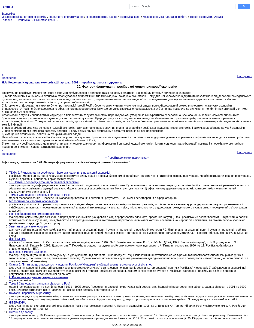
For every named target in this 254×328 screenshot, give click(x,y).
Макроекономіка (153, 16)
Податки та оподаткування (66, 16)
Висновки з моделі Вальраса (28, 251)
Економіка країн (130, 16)
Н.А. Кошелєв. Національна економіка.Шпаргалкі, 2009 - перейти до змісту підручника (62, 82)
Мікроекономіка (11, 16)
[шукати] (182, 6)
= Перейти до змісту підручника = (127, 157)
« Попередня (9, 76)
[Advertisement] (127, 46)
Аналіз (218, 16)
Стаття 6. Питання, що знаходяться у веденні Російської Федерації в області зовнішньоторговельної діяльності (81, 264)
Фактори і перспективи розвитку (30, 293)
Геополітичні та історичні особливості (33, 201)
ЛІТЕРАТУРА (17, 239)
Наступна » (244, 76)
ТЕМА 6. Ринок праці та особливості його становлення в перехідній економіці (59, 172)
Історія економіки (35, 16)
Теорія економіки (201, 16)
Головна (6, 19)
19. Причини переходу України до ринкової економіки (43, 182)
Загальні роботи (176, 16)
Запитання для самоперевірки (29, 226)
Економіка (8, 13)
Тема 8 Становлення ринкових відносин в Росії (39, 194)
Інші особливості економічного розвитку (35, 213)
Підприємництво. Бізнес (101, 16)
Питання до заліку (21, 312)
